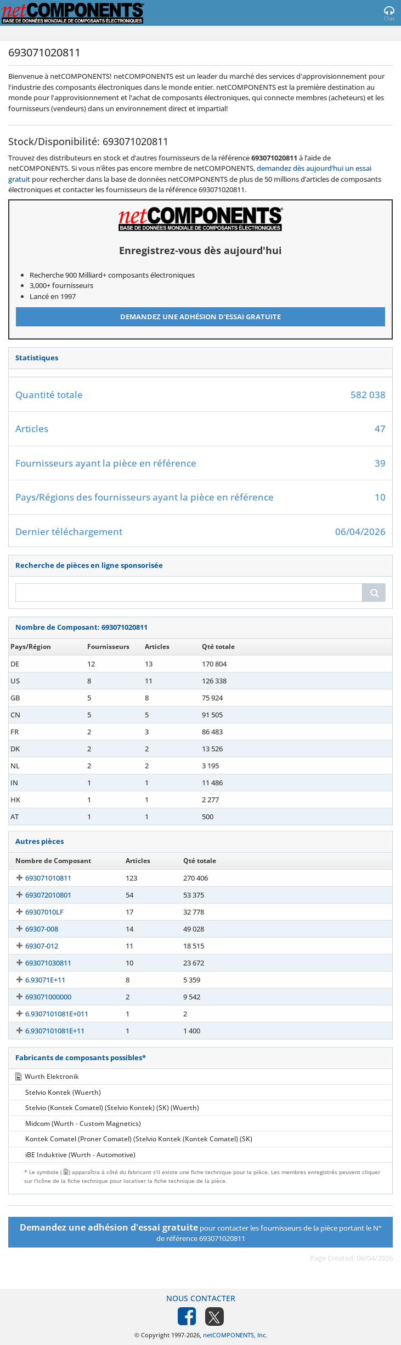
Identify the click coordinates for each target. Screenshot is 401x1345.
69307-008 (31, 929)
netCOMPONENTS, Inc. (235, 1335)
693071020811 (38, 664)
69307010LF (34, 912)
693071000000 (38, 997)
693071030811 (38, 963)
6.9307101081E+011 (46, 1014)
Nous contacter (200, 1298)
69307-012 (31, 946)
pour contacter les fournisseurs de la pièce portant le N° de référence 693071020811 (201, 1232)
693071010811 (38, 878)
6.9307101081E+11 (45, 1031)
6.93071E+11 (35, 980)
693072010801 (38, 895)
